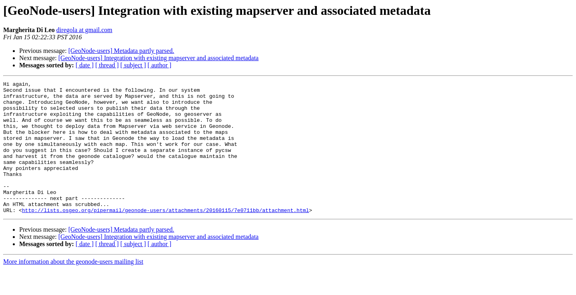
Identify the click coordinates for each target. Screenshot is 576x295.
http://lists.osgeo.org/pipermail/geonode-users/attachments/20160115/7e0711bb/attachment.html (165, 236)
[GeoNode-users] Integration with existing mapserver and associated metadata (158, 58)
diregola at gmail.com (84, 29)
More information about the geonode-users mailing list (73, 288)
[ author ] (160, 65)
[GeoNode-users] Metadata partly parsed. (121, 50)
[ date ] (85, 65)
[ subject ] (133, 65)
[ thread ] (107, 65)
